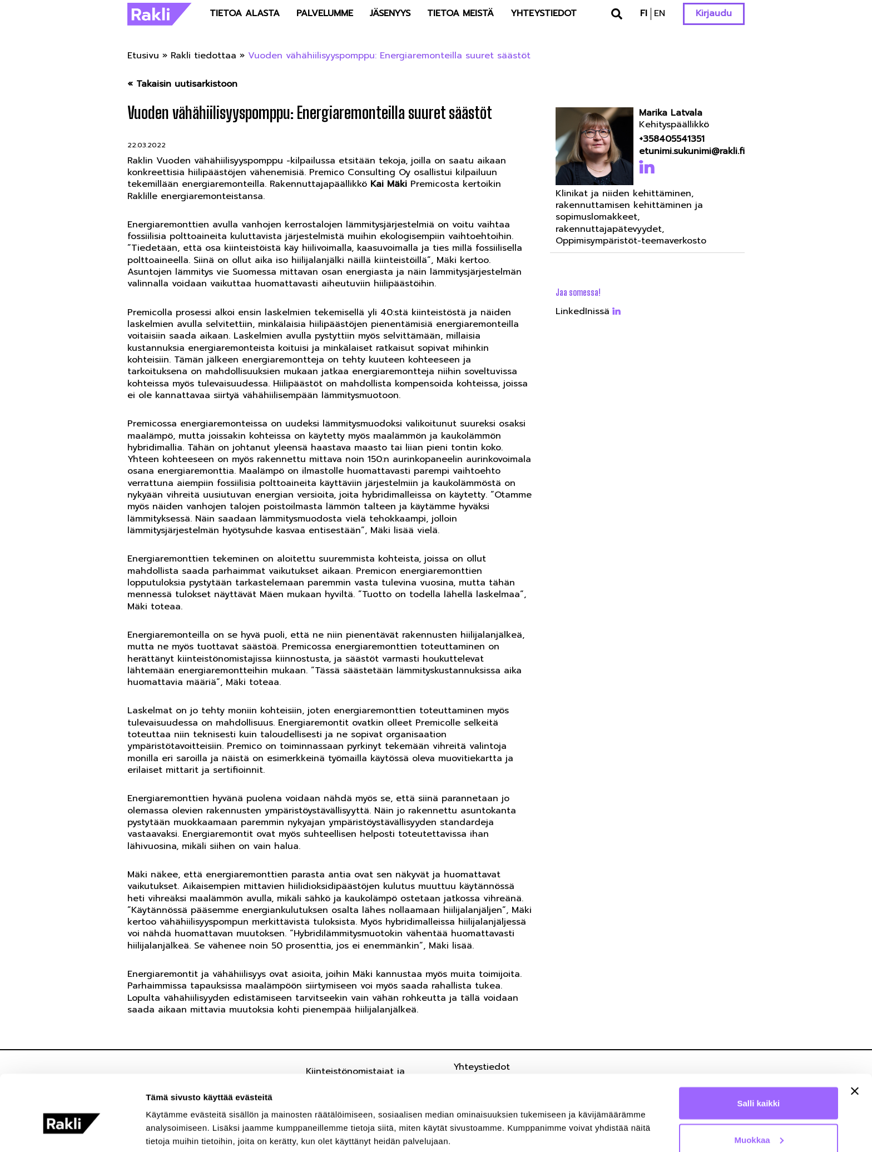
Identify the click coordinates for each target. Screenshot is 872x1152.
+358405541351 (672, 139)
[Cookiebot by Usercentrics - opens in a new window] (72, 1130)
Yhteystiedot (544, 13)
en (659, 13)
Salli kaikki (758, 1049)
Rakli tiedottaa (203, 55)
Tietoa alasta (245, 13)
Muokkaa (759, 1086)
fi (643, 13)
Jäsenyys (390, 13)
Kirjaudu (714, 13)
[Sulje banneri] (855, 1037)
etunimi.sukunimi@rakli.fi (688, 151)
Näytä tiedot (170, 1118)
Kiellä (758, 1122)
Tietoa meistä (460, 13)
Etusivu (143, 55)
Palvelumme (324, 13)
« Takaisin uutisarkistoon (182, 84)
